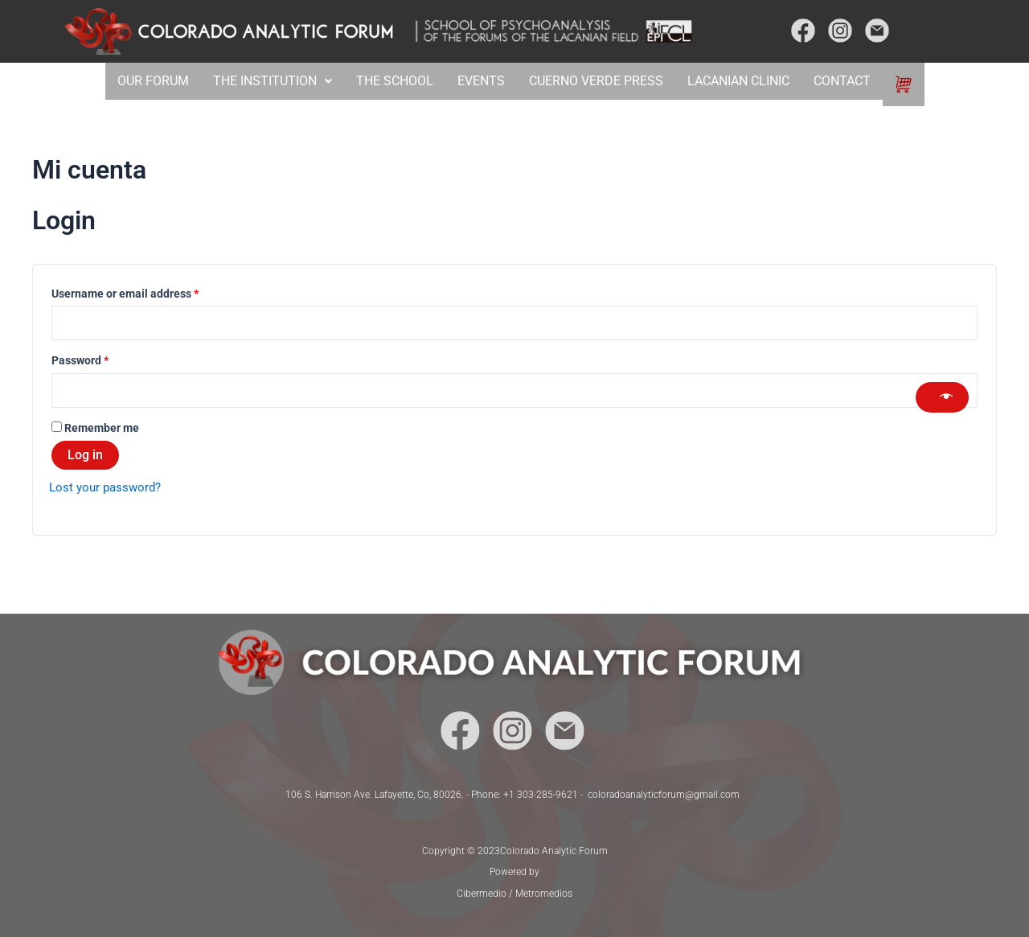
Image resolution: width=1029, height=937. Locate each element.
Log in (85, 458)
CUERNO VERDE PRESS (595, 80)
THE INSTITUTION (270, 80)
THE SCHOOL (394, 80)
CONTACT (846, 80)
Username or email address (147, 292)
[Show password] (942, 399)
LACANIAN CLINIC (740, 80)
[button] (270, 81)
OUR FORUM (148, 80)
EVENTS (480, 80)
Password (102, 360)
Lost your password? (108, 490)
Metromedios (543, 893)
